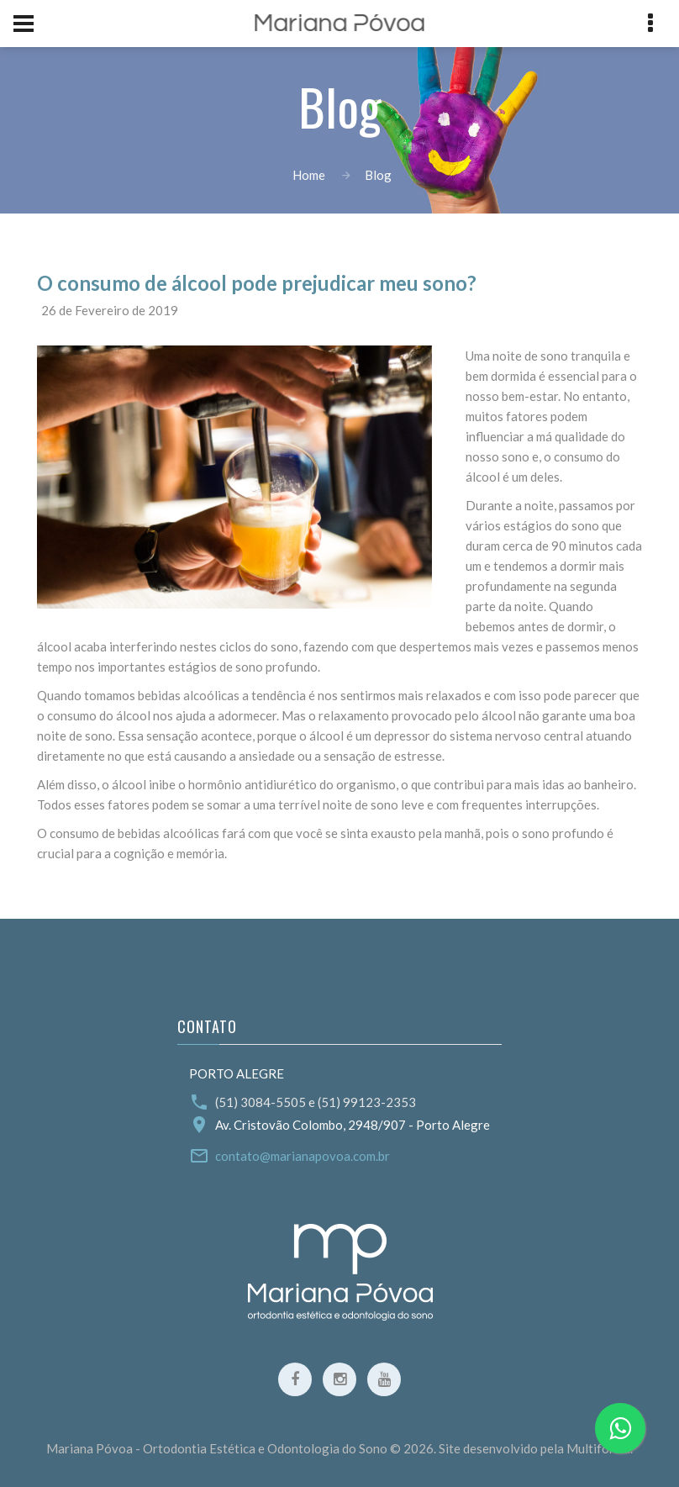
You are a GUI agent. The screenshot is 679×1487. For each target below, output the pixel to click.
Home (308, 174)
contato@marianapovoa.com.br (302, 1155)
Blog (378, 174)
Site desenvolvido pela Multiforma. (536, 1448)
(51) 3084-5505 (260, 1102)
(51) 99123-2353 (367, 1102)
